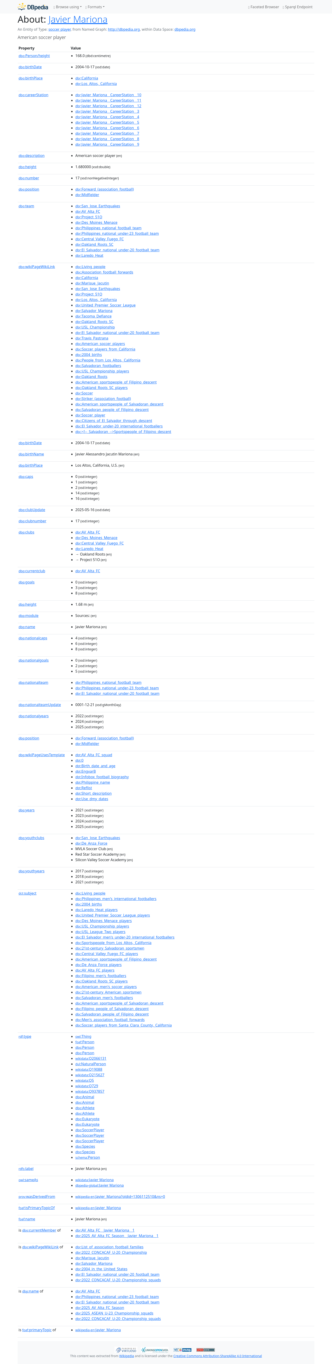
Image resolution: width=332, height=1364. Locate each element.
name (27, 626)
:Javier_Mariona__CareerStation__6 (107, 127)
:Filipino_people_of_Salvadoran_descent (112, 1008)
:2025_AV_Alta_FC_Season (99, 1307)
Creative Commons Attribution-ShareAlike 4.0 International (217, 1356)
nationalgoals (34, 660)
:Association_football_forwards (104, 272)
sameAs (28, 1179)
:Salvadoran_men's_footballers (104, 997)
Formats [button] (93, 6)
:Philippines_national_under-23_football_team (117, 233)
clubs (26, 532)
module (28, 615)
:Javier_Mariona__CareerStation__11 (108, 100)
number (29, 178)
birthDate (30, 66)
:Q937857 (89, 1091)
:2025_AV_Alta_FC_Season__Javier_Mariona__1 (116, 1235)
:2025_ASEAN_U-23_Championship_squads (114, 1313)
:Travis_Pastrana (91, 338)
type (25, 1036)
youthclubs (31, 837)
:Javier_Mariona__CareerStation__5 (107, 122)
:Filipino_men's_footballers (100, 975)
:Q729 (86, 1085)
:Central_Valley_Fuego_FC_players (106, 953)
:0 (79, 760)
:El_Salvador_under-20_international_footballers (119, 426)
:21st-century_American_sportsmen (108, 992)
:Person (84, 1041)
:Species (85, 1146)
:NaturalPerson (90, 1063)
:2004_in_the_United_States (101, 1268)
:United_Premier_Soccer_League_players (112, 915)
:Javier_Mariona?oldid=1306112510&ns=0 (120, 1196)
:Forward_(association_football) (104, 189)
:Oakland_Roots (91, 376)
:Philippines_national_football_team (108, 227)
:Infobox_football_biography (102, 776)
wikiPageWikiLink (37, 266)
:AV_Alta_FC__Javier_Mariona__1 (104, 1230)
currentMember (39, 1230)
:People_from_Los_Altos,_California (107, 360)
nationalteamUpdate (40, 704)
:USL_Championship (95, 327)
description (32, 155)
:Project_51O (88, 216)
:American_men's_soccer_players (106, 986)
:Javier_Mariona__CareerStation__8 (107, 138)
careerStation (33, 94)
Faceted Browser (263, 6)
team (26, 205)
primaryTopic (37, 1329)
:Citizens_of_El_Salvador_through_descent (113, 420)
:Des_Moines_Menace (96, 222)
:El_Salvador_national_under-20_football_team (117, 249)
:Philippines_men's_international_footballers (115, 898)
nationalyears (34, 715)
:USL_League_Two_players (100, 931)
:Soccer (84, 393)
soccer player (59, 29)
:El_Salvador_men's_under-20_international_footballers (124, 937)
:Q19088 (88, 1069)
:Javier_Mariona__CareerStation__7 (107, 133)
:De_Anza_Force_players (98, 964)
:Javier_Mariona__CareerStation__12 (108, 105)
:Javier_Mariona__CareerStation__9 (107, 144)
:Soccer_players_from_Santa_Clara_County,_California (123, 1025)
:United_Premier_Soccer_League (105, 305)
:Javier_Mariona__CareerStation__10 (108, 94)
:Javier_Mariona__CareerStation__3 (107, 111)
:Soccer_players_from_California (105, 349)
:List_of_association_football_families (109, 1246)
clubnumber (32, 520)
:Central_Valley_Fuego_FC (99, 238)
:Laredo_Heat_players (96, 909)
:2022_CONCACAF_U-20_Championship (111, 1252)
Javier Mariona (78, 19)
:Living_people (90, 266)
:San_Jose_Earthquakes (97, 205)
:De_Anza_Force (91, 843)
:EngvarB (85, 771)
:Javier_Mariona (98, 1207)
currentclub (32, 570)
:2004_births (88, 354)
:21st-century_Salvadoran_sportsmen (109, 948)
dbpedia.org (185, 29)
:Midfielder (87, 194)
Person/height (34, 55)
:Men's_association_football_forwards (110, 1019)
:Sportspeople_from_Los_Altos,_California (113, 942)
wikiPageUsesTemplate (42, 754)
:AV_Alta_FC (87, 211)
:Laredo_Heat (89, 255)
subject (27, 893)
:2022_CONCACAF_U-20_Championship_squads (118, 1279)
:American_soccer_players (100, 343)
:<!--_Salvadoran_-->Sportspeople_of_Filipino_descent (123, 431)
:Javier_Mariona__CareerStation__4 (107, 116)
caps (26, 476)
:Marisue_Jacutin (92, 283)
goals (27, 582)
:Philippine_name (92, 782)
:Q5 (84, 1080)
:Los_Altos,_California (96, 83)
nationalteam (33, 682)
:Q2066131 (90, 1058)
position (29, 189)
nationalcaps (33, 638)
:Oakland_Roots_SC (94, 244)
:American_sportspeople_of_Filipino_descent (116, 382)
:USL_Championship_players (102, 371)
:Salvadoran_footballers (98, 365)
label (26, 1168)
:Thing (83, 1036)
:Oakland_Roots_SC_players (101, 387)
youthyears (31, 871)
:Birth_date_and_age (95, 765)
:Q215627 (89, 1074)
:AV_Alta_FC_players (94, 970)
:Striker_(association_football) (103, 398)
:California (86, 78)
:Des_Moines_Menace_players (103, 920)
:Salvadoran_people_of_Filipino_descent (112, 409)
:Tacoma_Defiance (93, 316)
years (27, 810)
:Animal (84, 1096)
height (27, 166)
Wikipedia (126, 1356)
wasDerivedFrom (37, 1196)
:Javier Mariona (94, 1179)
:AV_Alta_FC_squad (93, 754)
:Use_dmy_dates (91, 798)
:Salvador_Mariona (93, 310)
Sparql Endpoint (298, 6)
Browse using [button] (66, 6)
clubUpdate (32, 509)
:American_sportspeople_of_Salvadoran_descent (119, 404)
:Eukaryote (87, 1118)
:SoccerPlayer (89, 1129)
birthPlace (31, 78)
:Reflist (83, 787)
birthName (31, 454)
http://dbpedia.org (124, 29)
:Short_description (93, 793)
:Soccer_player (90, 415)
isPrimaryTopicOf (37, 1207)
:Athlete (85, 1107)
